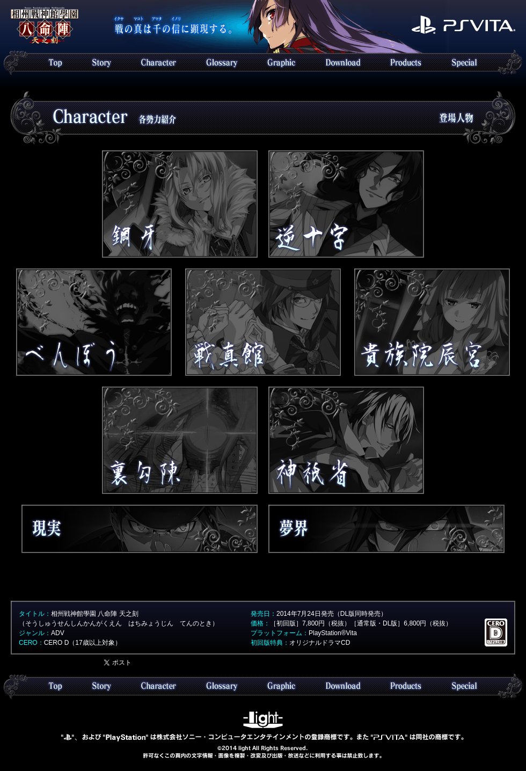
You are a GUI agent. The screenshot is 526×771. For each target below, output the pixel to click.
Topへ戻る (44, 26)
